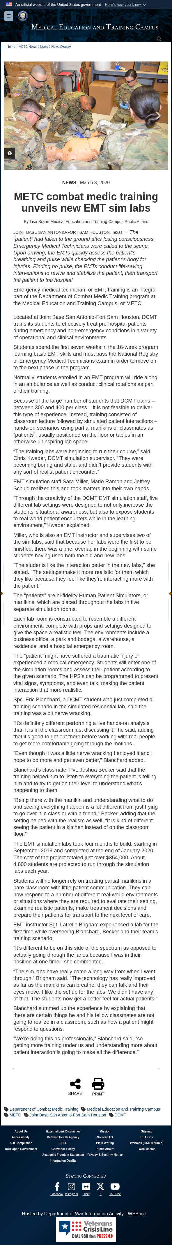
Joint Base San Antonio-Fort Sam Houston (67, 1115)
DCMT (120, 1115)
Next (158, 116)
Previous (14, 116)
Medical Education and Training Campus (123, 1109)
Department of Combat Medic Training (44, 1109)
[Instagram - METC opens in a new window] (71, 1188)
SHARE (75, 1087)
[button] (126, 5)
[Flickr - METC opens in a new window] (86, 1188)
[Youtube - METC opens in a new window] (115, 1188)
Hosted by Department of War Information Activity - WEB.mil (84, 1213)
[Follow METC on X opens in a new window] (100, 1188)
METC (15, 1115)
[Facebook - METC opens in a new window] (57, 1188)
